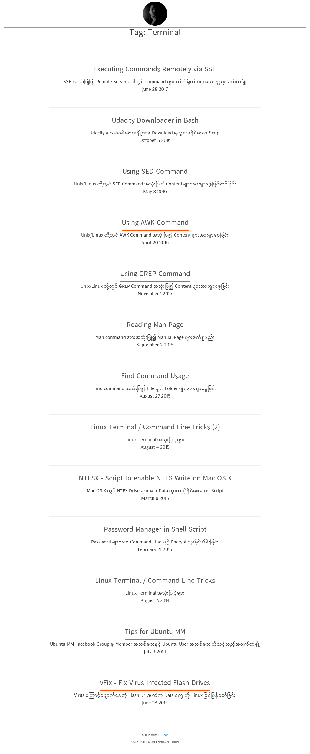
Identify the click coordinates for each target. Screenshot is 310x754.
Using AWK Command (155, 223)
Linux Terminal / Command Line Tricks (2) (155, 428)
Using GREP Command (155, 274)
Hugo (164, 735)
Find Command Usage (155, 377)
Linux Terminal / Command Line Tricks (155, 581)
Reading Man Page (155, 326)
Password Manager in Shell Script (155, 530)
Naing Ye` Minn (168, 742)
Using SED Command (155, 172)
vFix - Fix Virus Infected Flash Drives (155, 683)
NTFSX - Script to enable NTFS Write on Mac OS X (155, 479)
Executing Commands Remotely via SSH (155, 70)
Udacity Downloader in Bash (155, 121)
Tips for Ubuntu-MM (155, 632)
